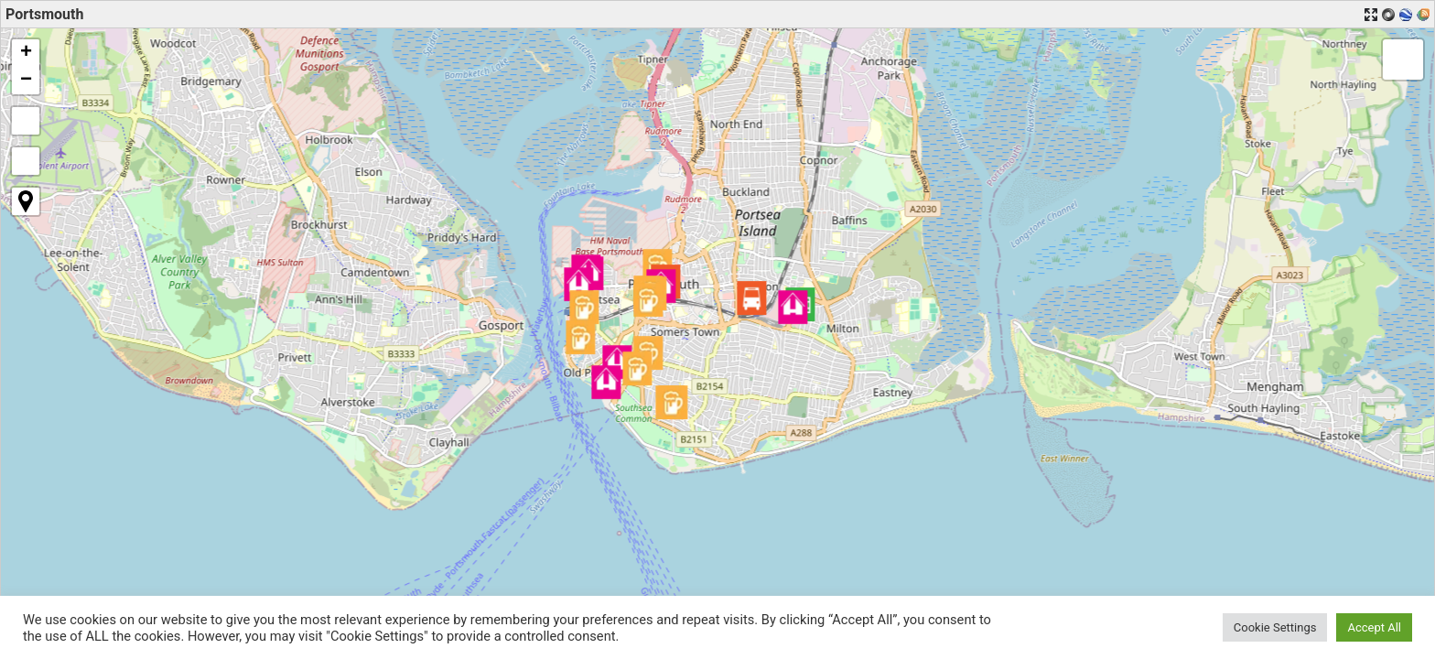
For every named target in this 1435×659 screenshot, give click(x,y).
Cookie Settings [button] (1275, 627)
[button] (751, 298)
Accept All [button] (1374, 627)
